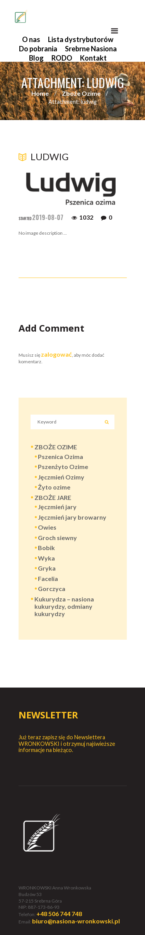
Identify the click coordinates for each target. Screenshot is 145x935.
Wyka (46, 558)
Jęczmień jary (57, 506)
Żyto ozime (54, 487)
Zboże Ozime (81, 93)
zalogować (56, 354)
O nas (31, 39)
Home (40, 93)
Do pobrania (38, 49)
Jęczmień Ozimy (61, 477)
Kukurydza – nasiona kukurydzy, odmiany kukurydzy (64, 606)
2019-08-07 (47, 217)
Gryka (47, 568)
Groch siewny (57, 537)
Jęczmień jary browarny (72, 517)
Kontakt (93, 58)
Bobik (46, 547)
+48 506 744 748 (59, 913)
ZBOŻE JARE (52, 497)
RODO (61, 58)
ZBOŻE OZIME (55, 447)
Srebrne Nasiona (91, 49)
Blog (36, 58)
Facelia (48, 578)
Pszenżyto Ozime (63, 466)
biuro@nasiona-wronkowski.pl (76, 921)
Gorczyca (51, 588)
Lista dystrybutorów (80, 39)
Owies (47, 527)
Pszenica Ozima (60, 456)
